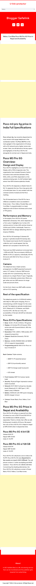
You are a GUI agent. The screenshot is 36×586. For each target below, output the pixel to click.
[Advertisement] (18, 62)
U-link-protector (18, 583)
